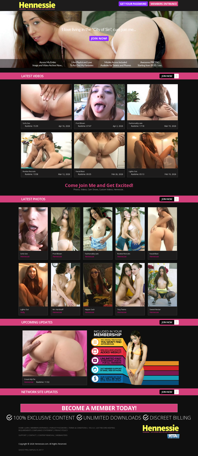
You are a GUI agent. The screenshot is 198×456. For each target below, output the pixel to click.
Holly (22, 312)
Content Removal (46, 435)
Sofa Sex (26, 123)
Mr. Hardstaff (58, 309)
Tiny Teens (121, 309)
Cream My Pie (30, 379)
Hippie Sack (90, 309)
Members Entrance (163, 4)
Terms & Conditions (78, 428)
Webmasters (62, 435)
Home (21, 428)
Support (23, 435)
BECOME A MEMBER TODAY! (99, 408)
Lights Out (133, 171)
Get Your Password (131, 4)
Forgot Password (58, 428)
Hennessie (25, 256)
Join (27, 428)
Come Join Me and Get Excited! (99, 186)
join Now (170, 76)
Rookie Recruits (29, 171)
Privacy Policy (61, 430)
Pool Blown (80, 123)
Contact (32, 435)
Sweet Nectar (155, 309)
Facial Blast (80, 171)
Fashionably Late (136, 123)
